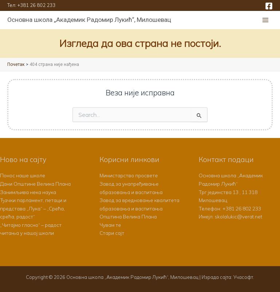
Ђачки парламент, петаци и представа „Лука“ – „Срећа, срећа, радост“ (33, 208)
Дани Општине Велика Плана (35, 184)
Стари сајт (112, 233)
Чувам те (110, 225)
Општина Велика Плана (128, 216)
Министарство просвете (129, 175)
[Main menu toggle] (265, 20)
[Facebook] (269, 6)
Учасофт (243, 277)
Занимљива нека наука (28, 192)
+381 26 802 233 (36, 5)
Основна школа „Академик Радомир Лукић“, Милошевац (89, 19)
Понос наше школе (22, 175)
